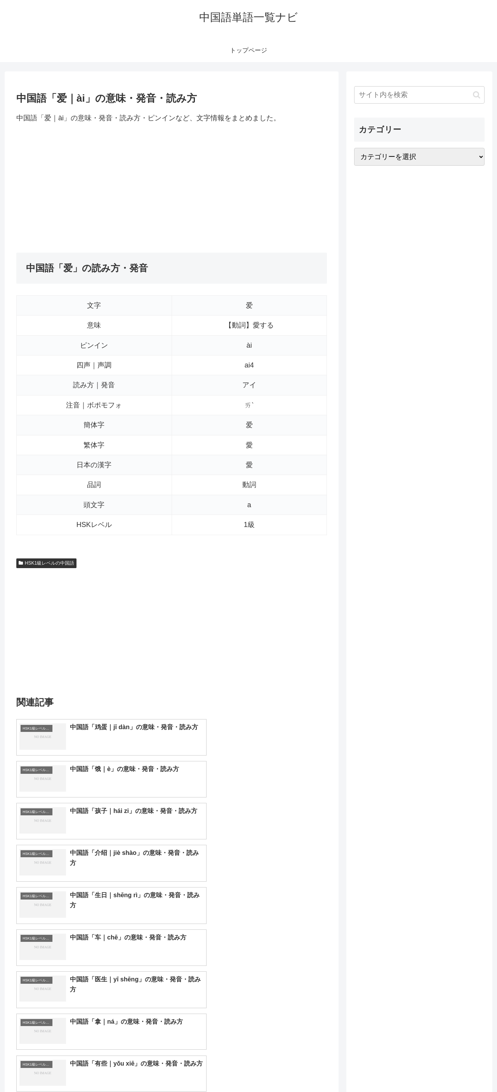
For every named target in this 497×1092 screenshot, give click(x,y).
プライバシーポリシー (458, 1068)
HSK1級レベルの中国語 (46, 563)
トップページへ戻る (398, 1068)
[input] (419, 95)
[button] (476, 94)
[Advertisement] (171, 188)
